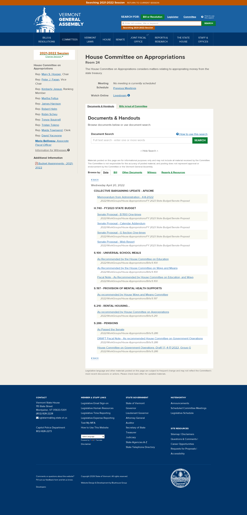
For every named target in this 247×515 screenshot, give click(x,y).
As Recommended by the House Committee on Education (133, 259)
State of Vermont (135, 403)
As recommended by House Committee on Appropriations (133, 312)
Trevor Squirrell (51, 119)
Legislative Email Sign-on (95, 403)
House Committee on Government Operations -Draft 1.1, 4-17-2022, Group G (144, 347)
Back (95, 179)
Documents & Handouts (100, 106)
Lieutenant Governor (137, 413)
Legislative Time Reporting (95, 413)
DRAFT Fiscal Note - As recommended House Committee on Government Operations (150, 338)
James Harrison (51, 104)
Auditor (130, 422)
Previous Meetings (124, 88)
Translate (96, 440)
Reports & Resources (173, 172)
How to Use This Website (95, 427)
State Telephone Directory (140, 447)
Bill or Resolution (152, 17)
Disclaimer (86, 444)
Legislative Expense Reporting (97, 418)
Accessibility (178, 453)
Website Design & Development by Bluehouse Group (104, 483)
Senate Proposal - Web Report (116, 242)
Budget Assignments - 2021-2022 (54, 165)
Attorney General (135, 418)
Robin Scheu (49, 114)
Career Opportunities (182, 444)
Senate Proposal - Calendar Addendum (121, 223)
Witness (151, 172)
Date (106, 172)
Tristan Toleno (50, 125)
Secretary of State (135, 427)
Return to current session (143, 2)
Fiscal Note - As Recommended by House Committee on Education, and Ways (145, 277)
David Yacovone (52, 135)
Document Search (149, 134)
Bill (115, 172)
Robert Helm (49, 109)
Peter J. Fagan (50, 79)
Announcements (180, 403)
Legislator (172, 16)
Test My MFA (88, 422)
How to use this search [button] (191, 134)
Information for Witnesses (52, 150)
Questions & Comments (184, 439)
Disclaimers (187, 434)
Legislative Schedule (182, 413)
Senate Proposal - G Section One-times (121, 232)
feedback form (52, 480)
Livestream (120, 95)
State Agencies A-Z (136, 442)
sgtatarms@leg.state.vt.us (51, 417)
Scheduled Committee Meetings (188, 408)
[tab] (101, 106)
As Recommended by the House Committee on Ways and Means (137, 268)
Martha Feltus (50, 98)
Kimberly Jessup (52, 89)
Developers (41, 487)
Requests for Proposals (183, 448)
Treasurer (131, 432)
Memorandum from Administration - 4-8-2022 (125, 197)
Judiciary (131, 437)
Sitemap (175, 434)
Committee (190, 16)
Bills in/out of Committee (133, 106)
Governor (131, 408)
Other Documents (132, 172)
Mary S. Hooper (51, 74)
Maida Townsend (52, 130)
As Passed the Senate (110, 329)
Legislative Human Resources (97, 408)
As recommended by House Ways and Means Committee (132, 294)
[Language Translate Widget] (93, 436)
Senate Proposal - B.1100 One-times (119, 214)
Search (208, 23)
